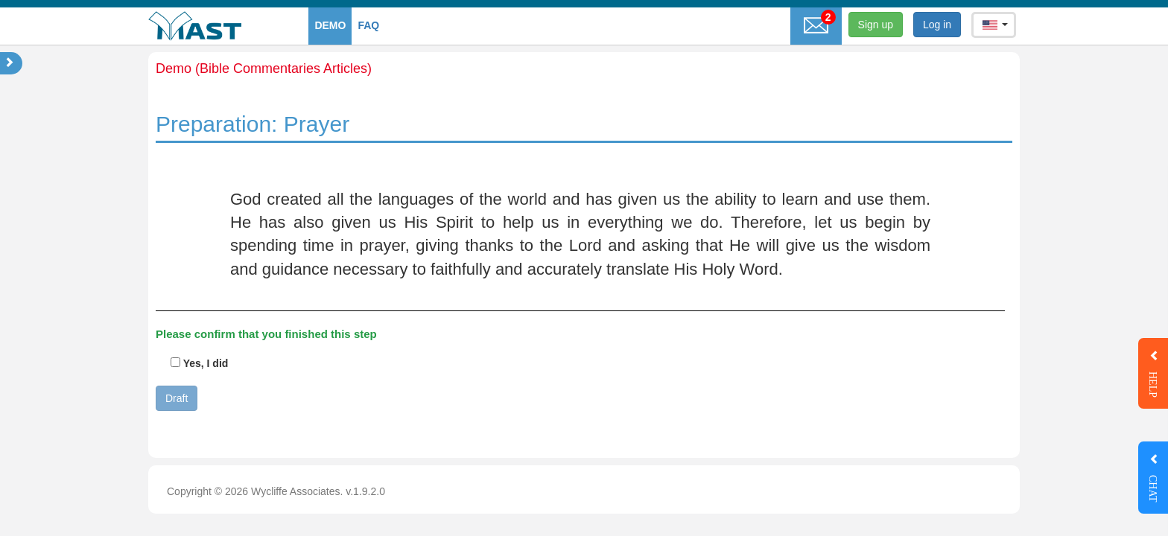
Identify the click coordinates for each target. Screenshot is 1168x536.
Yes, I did (199, 363)
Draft (176, 398)
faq (368, 25)
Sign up (875, 25)
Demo (330, 25)
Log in (937, 25)
